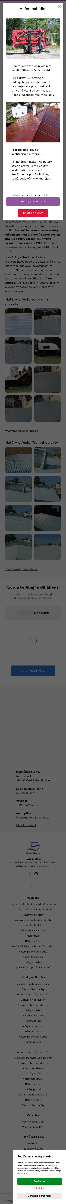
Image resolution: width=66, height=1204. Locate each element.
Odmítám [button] (39, 1188)
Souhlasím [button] (40, 1181)
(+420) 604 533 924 (33, 201)
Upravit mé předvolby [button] (39, 1195)
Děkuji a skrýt (33, 213)
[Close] (59, 6)
